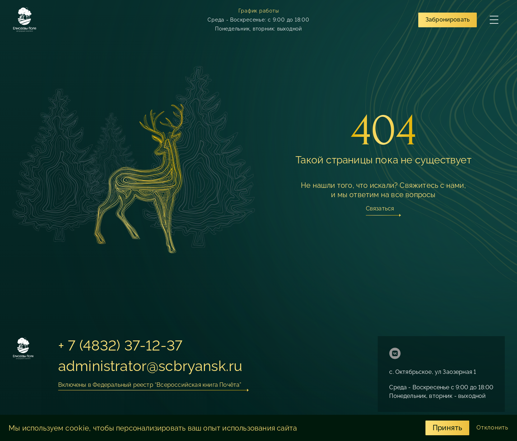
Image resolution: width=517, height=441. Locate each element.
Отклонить (492, 427)
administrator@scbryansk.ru (150, 365)
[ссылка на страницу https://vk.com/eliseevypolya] (395, 354)
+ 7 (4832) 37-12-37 (120, 345)
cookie (77, 428)
